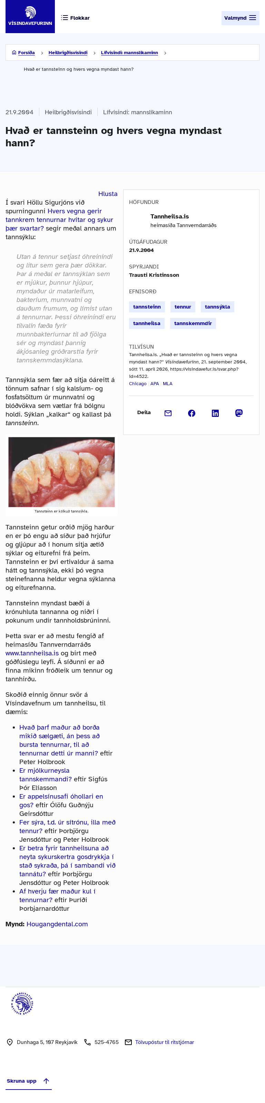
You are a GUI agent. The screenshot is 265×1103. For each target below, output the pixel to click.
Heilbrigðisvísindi (68, 53)
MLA (168, 384)
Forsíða (26, 53)
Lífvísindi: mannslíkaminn (129, 53)
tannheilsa (146, 323)
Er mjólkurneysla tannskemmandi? (45, 774)
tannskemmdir (193, 323)
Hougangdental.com (57, 924)
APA (154, 384)
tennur (183, 306)
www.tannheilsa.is (32, 653)
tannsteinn (147, 306)
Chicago (138, 384)
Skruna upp (28, 1081)
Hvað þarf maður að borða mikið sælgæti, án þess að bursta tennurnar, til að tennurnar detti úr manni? (59, 740)
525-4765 (107, 1042)
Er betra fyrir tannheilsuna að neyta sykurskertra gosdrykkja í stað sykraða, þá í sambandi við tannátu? (67, 861)
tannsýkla (217, 306)
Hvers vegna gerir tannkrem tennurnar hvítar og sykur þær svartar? (59, 220)
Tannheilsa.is (169, 216)
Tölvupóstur (164, 1042)
